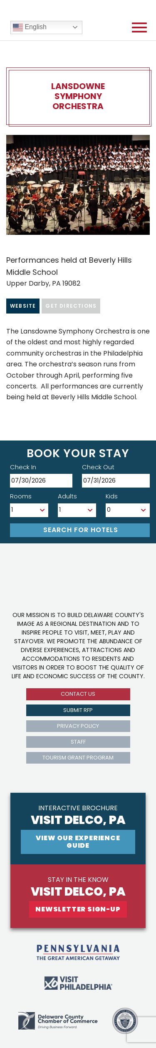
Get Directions (71, 305)
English (30, 27)
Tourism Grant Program (78, 758)
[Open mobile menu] (139, 27)
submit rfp (78, 710)
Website (23, 305)
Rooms (21, 496)
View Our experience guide (78, 841)
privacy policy (78, 726)
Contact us (78, 694)
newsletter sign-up (77, 909)
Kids (112, 496)
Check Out (98, 467)
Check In (23, 467)
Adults (67, 496)
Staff (78, 742)
